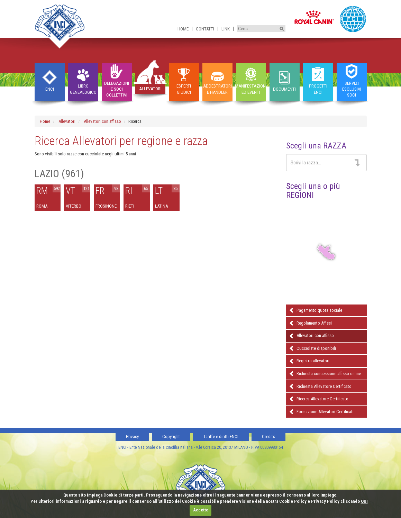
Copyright (171, 436)
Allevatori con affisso (102, 121)
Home (183, 29)
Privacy (132, 436)
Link (225, 29)
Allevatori (66, 121)
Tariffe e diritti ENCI (220, 436)
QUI (364, 501)
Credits (268, 436)
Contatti (205, 29)
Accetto (200, 509)
